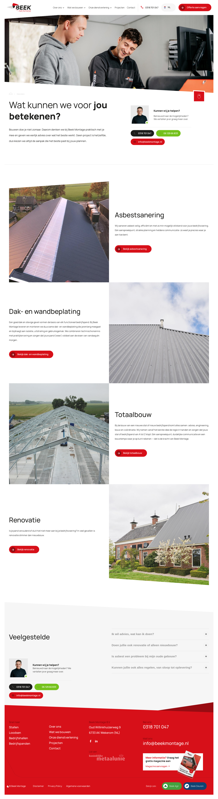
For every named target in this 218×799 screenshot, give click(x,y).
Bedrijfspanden (19, 743)
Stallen (14, 727)
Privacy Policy (55, 786)
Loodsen (15, 733)
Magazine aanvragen (158, 766)
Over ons (59, 7)
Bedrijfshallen (18, 738)
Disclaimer (38, 786)
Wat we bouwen (76, 7)
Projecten (119, 7)
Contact (131, 7)
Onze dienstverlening (100, 7)
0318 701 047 (149, 7)
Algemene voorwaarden (78, 786)
